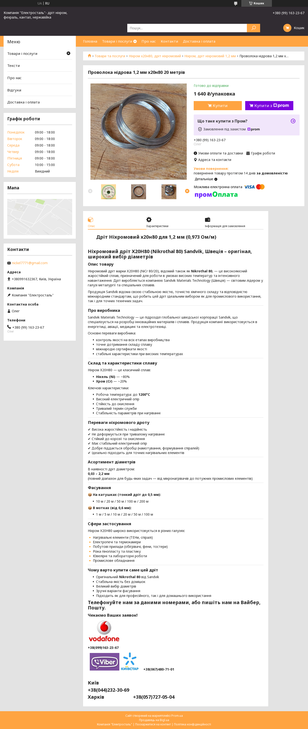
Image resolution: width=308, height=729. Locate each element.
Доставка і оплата (199, 41)
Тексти (13, 65)
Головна (90, 41)
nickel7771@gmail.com (30, 263)
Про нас (148, 41)
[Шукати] (253, 28)
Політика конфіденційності (192, 724)
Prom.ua (177, 716)
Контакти (169, 41)
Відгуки (14, 90)
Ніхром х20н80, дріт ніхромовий (155, 56)
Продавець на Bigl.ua (154, 720)
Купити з (271, 105)
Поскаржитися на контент (153, 724)
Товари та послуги (110, 56)
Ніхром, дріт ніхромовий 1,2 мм (210, 56)
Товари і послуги (117, 41)
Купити (220, 105)
